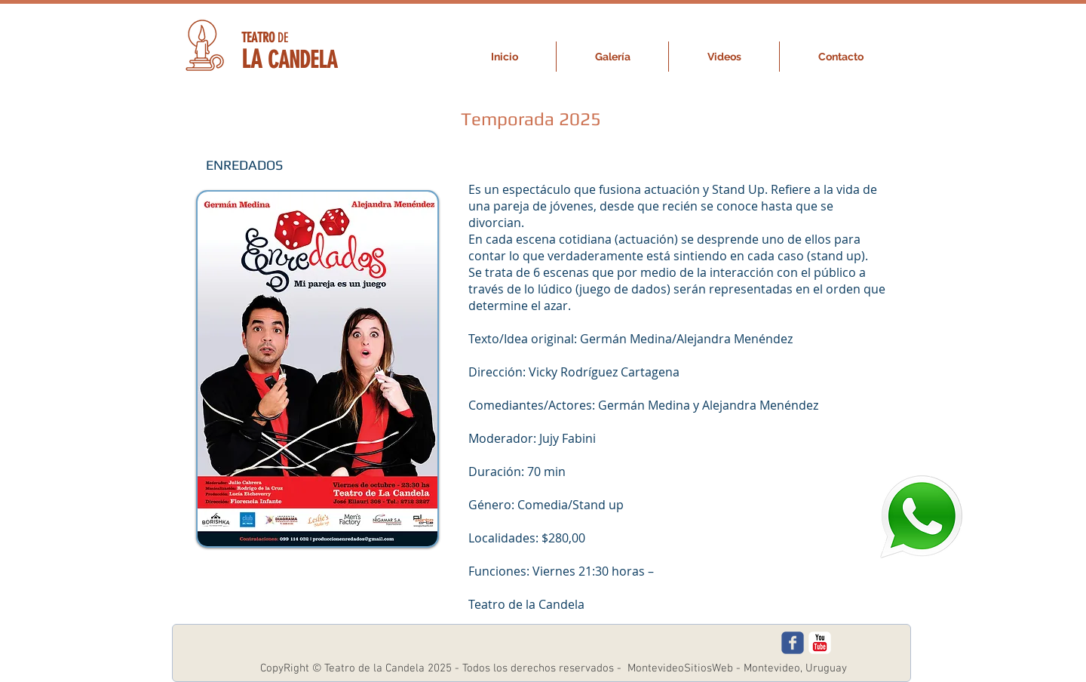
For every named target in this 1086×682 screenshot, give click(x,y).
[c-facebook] (792, 642)
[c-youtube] (819, 642)
